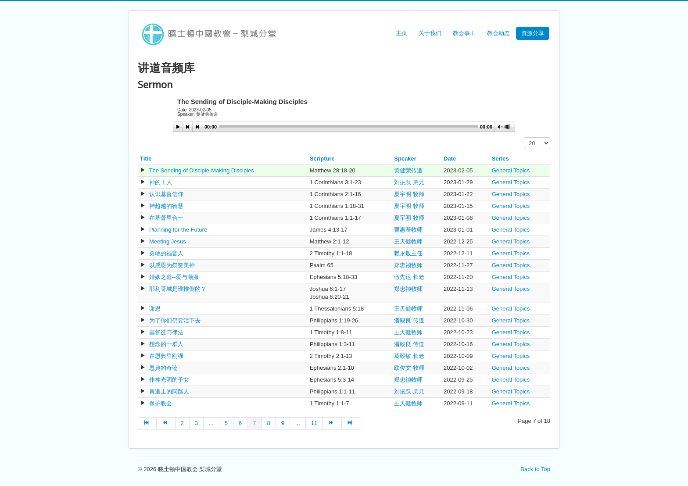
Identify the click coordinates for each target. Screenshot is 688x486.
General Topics (511, 170)
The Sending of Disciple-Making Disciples (201, 170)
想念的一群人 (166, 344)
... (211, 423)
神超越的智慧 (166, 206)
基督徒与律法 (166, 332)
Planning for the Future (178, 229)
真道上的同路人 (169, 391)
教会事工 (464, 33)
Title (146, 158)
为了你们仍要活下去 (175, 320)
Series (500, 158)
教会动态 (498, 33)
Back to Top (535, 469)
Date (450, 158)
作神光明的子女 (169, 379)
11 (314, 423)
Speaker (405, 158)
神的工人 (160, 182)
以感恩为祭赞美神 (172, 265)
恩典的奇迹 (163, 367)
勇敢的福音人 (166, 253)
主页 (401, 33)
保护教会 (160, 403)
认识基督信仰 (166, 194)
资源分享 (532, 33)
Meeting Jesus (167, 241)
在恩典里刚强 (166, 356)
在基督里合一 (166, 217)
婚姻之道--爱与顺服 (174, 277)
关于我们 (430, 33)
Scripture (322, 158)
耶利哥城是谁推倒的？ (177, 289)
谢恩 (155, 308)
